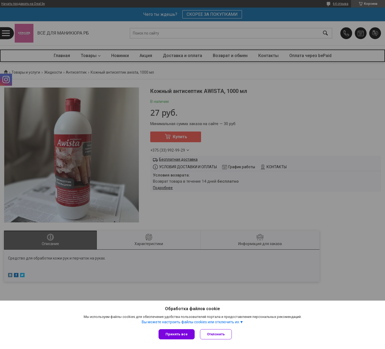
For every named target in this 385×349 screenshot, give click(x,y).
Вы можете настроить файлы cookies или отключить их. (191, 322)
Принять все (176, 334)
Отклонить (216, 334)
